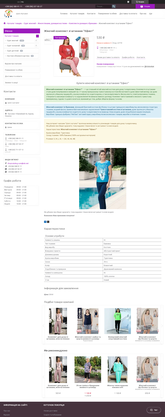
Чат (153, 410)
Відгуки (7, 415)
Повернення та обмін (107, 14)
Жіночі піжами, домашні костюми (52, 23)
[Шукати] (114, 6)
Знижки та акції (11, 82)
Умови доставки (50, 411)
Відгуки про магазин (13, 64)
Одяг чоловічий (13, 46)
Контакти (91, 14)
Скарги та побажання (52, 415)
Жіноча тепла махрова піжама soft (117, 386)
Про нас (143, 14)
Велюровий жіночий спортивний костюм (117, 338)
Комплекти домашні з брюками (83, 23)
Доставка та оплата (128, 14)
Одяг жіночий (30, 23)
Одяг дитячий (13, 51)
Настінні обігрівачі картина (18, 56)
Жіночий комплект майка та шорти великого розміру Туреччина (88, 339)
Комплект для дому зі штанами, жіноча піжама (58, 338)
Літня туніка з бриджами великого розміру (87, 386)
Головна (63, 14)
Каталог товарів (77, 14)
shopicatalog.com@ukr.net (18, 163)
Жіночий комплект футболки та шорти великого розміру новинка (147, 339)
